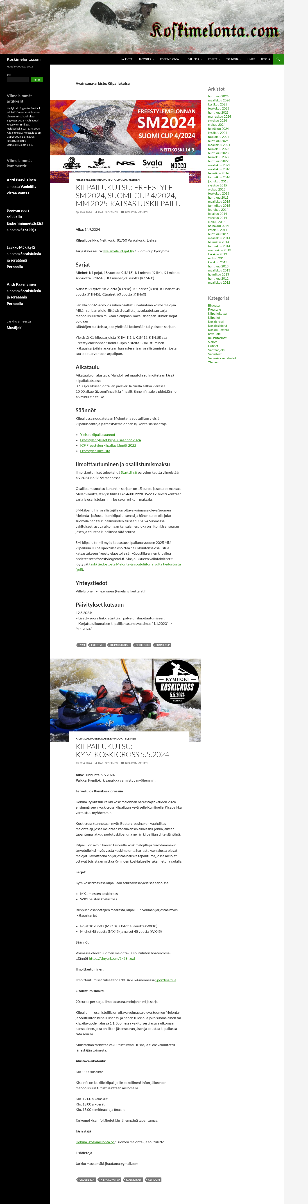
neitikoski (142, 644)
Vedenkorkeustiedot (222, 358)
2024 (82, 644)
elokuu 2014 (216, 222)
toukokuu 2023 (218, 149)
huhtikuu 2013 (218, 266)
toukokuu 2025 (218, 108)
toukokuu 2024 (218, 137)
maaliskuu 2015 (219, 201)
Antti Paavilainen (21, 180)
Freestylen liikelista (95, 450)
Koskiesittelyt (217, 325)
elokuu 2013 (216, 258)
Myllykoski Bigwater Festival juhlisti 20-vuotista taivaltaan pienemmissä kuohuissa (24, 112)
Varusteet (215, 354)
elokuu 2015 (216, 189)
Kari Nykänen (108, 212)
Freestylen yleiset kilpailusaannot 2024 (110, 440)
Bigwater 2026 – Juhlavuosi (23, 120)
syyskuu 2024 (217, 120)
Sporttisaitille (165, 980)
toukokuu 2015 (218, 193)
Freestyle (83, 179)
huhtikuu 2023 (218, 153)
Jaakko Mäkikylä (21, 247)
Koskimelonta (169, 59)
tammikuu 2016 (219, 177)
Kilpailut (120, 179)
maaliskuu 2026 (219, 100)
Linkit (251, 59)
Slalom (212, 342)
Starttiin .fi (129, 472)
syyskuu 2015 (217, 185)
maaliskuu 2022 (219, 165)
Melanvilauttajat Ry (118, 251)
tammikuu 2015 (219, 205)
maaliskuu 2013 (219, 270)
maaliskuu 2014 (219, 238)
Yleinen (134, 179)
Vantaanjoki (216, 350)
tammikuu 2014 (219, 246)
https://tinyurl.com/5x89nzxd (112, 958)
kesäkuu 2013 (217, 262)
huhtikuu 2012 (218, 278)
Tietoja (265, 59)
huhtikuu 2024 (218, 141)
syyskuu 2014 (217, 218)
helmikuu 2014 (218, 242)
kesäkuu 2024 (217, 133)
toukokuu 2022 (218, 157)
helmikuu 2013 (218, 274)
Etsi (9, 74)
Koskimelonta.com (24, 59)
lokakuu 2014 (217, 213)
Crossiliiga (86, 1179)
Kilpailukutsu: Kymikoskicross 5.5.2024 (122, 750)
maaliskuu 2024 (219, 145)
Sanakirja (28, 230)
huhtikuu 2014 (218, 234)
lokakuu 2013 (217, 254)
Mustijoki (15, 327)
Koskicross (134, 1179)
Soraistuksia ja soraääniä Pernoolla (24, 260)
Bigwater (145, 59)
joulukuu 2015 (218, 181)
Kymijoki (117, 738)
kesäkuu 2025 (217, 104)
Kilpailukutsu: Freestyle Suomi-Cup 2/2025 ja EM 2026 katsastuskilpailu (25, 136)
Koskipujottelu (218, 330)
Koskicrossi (99, 738)
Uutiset (213, 346)
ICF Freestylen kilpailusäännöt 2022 (108, 445)
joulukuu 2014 (218, 209)
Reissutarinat (217, 338)
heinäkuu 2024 (218, 128)
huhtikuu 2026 (218, 96)
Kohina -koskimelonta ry (95, 1142)
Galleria (193, 59)
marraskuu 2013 (219, 250)
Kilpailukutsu (102, 179)
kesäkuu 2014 (217, 230)
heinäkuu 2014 (218, 226)
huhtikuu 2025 (218, 112)
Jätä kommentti (136, 212)
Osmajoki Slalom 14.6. (20, 144)
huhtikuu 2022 (218, 161)
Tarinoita (232, 59)
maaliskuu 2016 (219, 169)
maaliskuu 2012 (219, 282)
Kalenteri (127, 59)
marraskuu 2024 (219, 116)
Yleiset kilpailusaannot (97, 434)
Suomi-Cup (163, 644)
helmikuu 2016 (218, 173)
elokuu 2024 (216, 124)
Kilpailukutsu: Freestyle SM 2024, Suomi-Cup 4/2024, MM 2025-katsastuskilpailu (128, 195)
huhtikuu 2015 (218, 197)
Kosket (212, 59)
